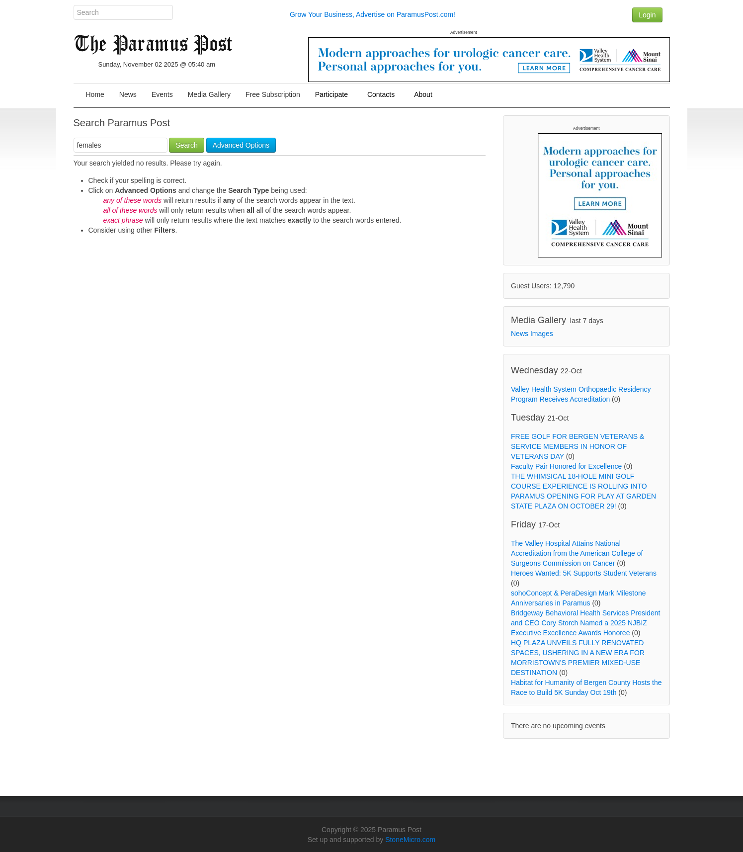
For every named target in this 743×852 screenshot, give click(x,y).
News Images (532, 334)
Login (647, 15)
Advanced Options (241, 145)
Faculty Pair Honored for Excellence (566, 466)
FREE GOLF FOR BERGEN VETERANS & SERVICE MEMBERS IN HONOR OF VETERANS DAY (577, 446)
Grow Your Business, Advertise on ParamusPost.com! (372, 14)
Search (186, 145)
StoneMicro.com (410, 840)
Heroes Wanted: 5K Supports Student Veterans (584, 573)
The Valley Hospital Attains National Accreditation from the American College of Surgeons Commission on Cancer (577, 553)
